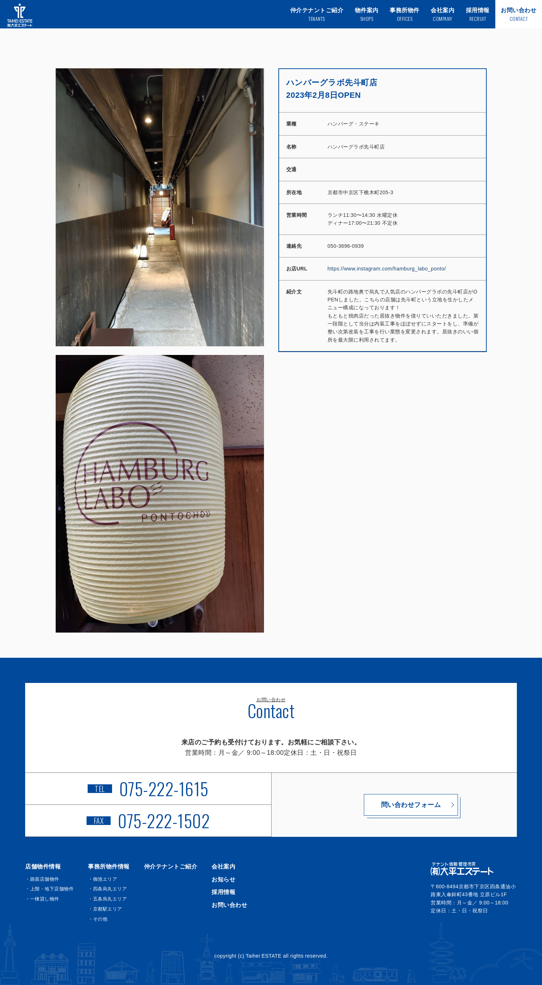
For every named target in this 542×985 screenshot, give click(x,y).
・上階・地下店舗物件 (49, 888)
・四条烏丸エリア (107, 888)
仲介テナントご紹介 (171, 866)
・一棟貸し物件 (42, 899)
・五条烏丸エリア (107, 899)
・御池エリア (102, 879)
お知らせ (223, 879)
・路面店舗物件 (42, 879)
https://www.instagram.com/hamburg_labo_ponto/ (387, 269)
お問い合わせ (229, 905)
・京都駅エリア (105, 909)
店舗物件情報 (43, 866)
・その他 (97, 919)
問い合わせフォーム (394, 804)
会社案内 (223, 866)
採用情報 (223, 892)
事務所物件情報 (109, 866)
